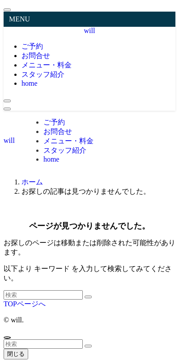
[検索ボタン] (7, 101)
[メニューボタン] (7, 109)
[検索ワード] (43, 295)
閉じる (16, 353)
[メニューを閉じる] (7, 9)
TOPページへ (25, 304)
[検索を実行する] (88, 297)
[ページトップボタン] (7, 337)
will (89, 30)
